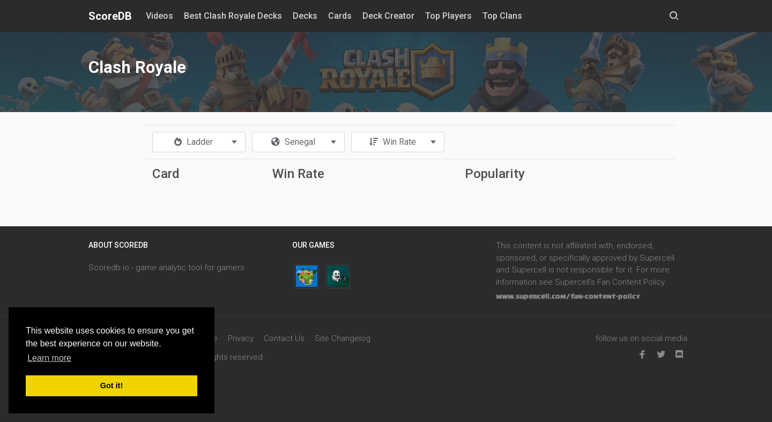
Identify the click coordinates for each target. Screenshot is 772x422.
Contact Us (284, 338)
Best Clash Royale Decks (233, 16)
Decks (305, 16)
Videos (159, 16)
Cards (340, 16)
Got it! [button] (111, 385)
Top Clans (502, 16)
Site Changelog (342, 338)
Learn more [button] (49, 357)
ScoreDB (110, 16)
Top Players (448, 16)
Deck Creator (388, 16)
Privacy (241, 338)
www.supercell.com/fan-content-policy (568, 296)
